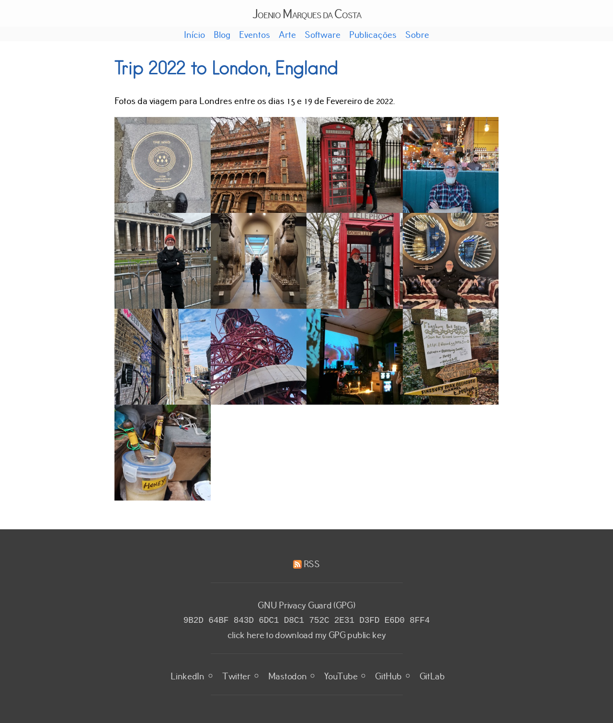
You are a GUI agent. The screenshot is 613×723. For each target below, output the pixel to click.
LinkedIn (187, 674)
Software (323, 34)
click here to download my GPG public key (306, 633)
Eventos (254, 34)
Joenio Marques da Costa (306, 13)
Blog (222, 34)
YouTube (340, 674)
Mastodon (287, 674)
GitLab (432, 674)
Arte (287, 34)
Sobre (417, 34)
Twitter (236, 674)
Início (194, 34)
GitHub (388, 674)
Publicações (373, 34)
